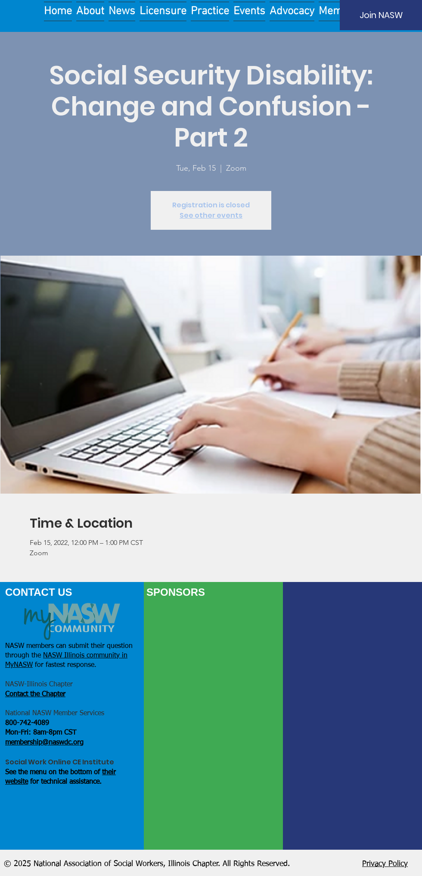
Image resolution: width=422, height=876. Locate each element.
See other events (211, 215)
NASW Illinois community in (85, 655)
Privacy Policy (385, 864)
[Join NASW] (381, 15)
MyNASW (19, 665)
